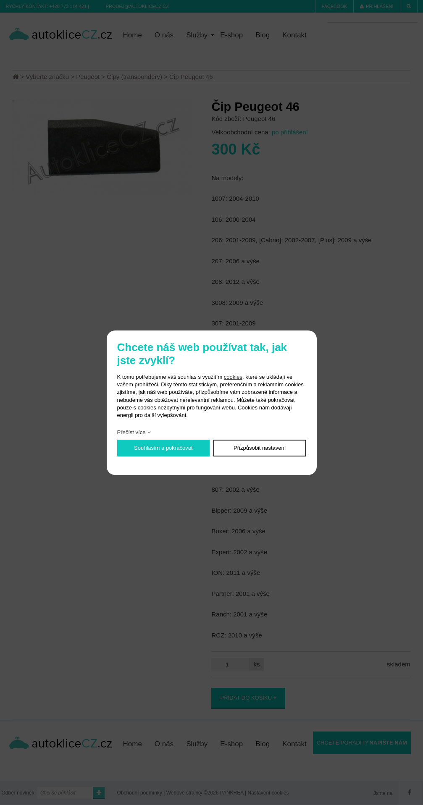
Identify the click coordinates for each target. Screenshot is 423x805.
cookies (233, 377)
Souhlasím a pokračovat (163, 448)
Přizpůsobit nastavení (260, 448)
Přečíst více (131, 432)
